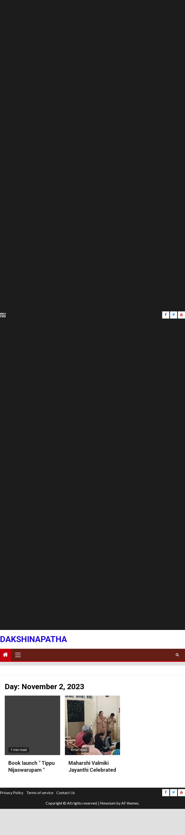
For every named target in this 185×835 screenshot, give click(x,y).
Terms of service (39, 792)
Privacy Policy (11, 792)
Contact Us (65, 792)
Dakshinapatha (33, 639)
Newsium (108, 803)
